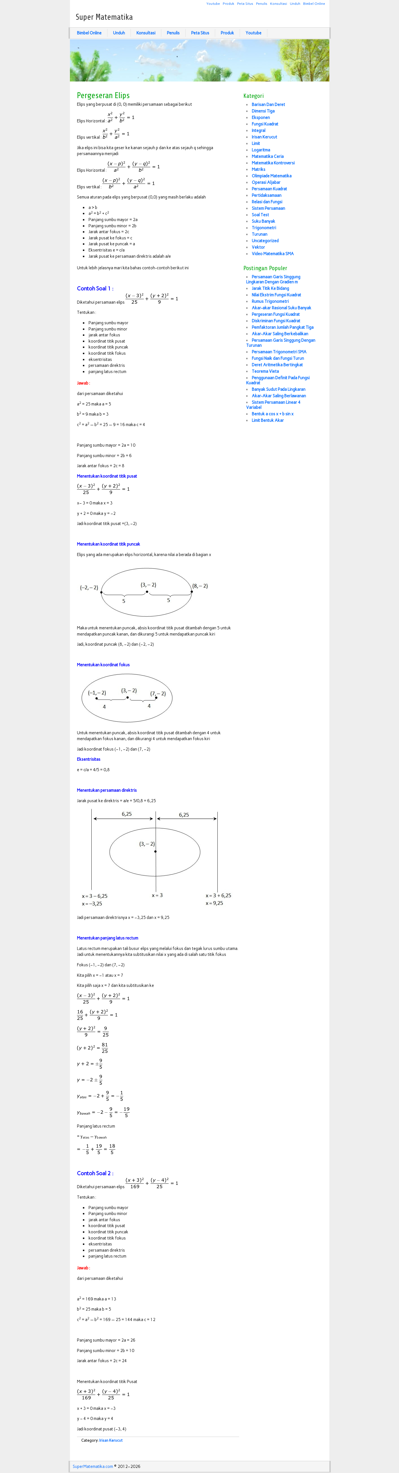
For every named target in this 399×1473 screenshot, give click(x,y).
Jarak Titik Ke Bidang (270, 288)
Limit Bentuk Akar (268, 420)
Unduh (295, 3)
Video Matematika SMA (273, 253)
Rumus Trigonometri (270, 301)
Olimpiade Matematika (272, 175)
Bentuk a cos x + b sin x (273, 413)
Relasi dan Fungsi (267, 201)
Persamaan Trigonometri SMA (279, 351)
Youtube (213, 3)
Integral (258, 130)
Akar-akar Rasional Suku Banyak (281, 307)
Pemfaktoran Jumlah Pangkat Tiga (283, 327)
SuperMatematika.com (93, 1466)
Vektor (258, 247)
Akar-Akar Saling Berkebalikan (280, 333)
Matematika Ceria (268, 156)
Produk (228, 3)
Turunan (259, 234)
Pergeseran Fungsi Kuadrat (276, 314)
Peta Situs (245, 3)
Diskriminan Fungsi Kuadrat (276, 320)
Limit (256, 143)
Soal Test (260, 214)
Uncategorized (265, 240)
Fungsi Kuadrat (265, 124)
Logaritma (261, 150)
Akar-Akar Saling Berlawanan (279, 395)
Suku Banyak (263, 221)
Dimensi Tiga (263, 111)
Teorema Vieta (265, 371)
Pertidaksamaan (266, 195)
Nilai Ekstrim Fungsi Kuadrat (276, 294)
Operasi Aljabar (266, 182)
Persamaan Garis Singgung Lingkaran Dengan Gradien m (273, 279)
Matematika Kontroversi (273, 163)
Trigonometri (264, 227)
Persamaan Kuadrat (269, 188)
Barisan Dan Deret (268, 104)
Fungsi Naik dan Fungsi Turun (278, 358)
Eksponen (261, 117)
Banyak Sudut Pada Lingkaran (278, 389)
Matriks (258, 169)
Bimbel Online (314, 3)
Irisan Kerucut (111, 1440)
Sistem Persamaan (268, 208)
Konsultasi (278, 3)
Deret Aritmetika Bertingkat (277, 364)
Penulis (261, 3)
